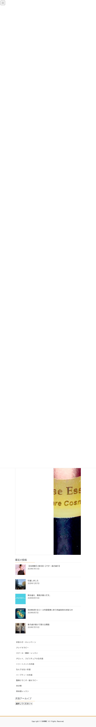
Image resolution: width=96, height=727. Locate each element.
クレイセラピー (22, 648)
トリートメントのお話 (25, 664)
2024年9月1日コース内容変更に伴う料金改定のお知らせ (50, 610)
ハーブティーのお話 (24, 675)
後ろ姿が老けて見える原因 (38, 624)
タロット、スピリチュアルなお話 (29, 659)
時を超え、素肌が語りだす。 (39, 595)
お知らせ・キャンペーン (26, 642)
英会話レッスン (22, 691)
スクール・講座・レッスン (27, 653)
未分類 (19, 686)
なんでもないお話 (23, 669)
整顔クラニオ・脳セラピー (27, 680)
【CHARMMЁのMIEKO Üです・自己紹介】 (44, 566)
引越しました (33, 581)
